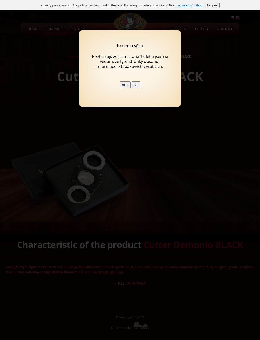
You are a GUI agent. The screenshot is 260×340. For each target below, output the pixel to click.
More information (190, 5)
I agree (212, 5)
